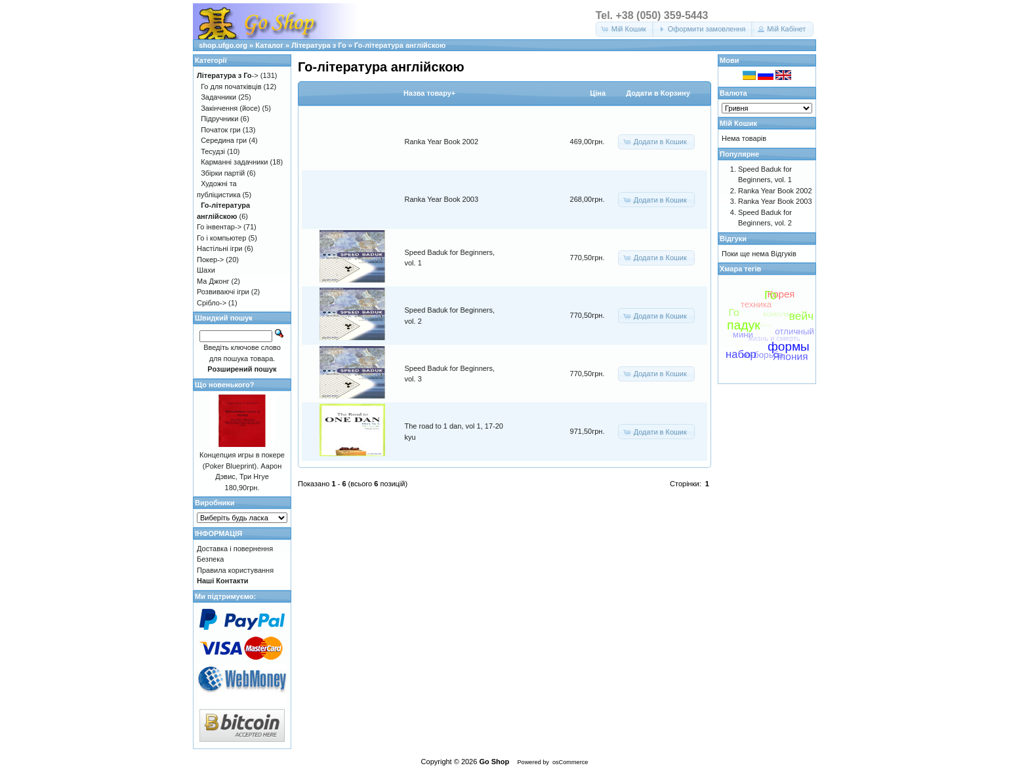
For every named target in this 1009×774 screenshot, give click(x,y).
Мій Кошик (738, 123)
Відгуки (733, 238)
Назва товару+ (429, 93)
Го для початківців (231, 86)
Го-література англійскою (399, 45)
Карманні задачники (234, 162)
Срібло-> (211, 303)
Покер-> (210, 259)
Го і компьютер (221, 238)
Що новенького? (224, 385)
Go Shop (494, 761)
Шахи (206, 270)
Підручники (219, 119)
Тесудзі (213, 151)
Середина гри (224, 140)
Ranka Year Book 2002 (442, 141)
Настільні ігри (220, 248)
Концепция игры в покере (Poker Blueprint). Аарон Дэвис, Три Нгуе (242, 465)
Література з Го (318, 45)
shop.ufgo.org (223, 45)
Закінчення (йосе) (230, 108)
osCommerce (570, 762)
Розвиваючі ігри (223, 292)
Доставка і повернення (235, 548)
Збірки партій (223, 173)
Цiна (598, 93)
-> (227, 75)
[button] (625, 29)
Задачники (218, 97)
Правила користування (235, 570)
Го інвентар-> (219, 227)
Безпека (210, 559)
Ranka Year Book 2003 (442, 199)
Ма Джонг (213, 281)
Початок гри (221, 130)
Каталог (269, 45)
